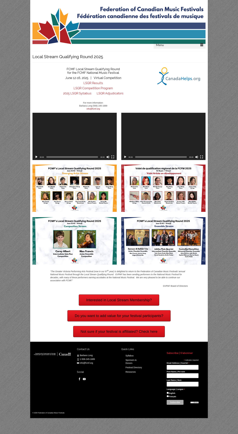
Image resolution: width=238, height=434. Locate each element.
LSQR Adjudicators (109, 93)
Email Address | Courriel (178, 363)
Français (172, 397)
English (172, 393)
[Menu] (180, 45)
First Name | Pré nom (176, 372)
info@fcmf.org (93, 109)
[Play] (36, 157)
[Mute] (107, 157)
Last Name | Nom (174, 380)
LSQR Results (93, 83)
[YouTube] (84, 379)
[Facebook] (79, 379)
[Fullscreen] (112, 157)
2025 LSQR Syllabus (77, 93)
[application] (74, 136)
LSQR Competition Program (93, 88)
